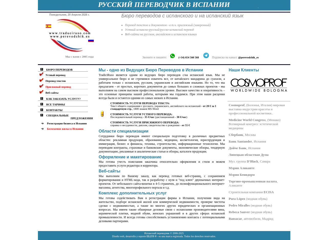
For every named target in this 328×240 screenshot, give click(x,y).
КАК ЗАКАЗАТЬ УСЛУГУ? (63, 98)
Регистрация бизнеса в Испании (67, 123)
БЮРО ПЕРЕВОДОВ (59, 69)
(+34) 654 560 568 (188, 57)
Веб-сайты (52, 92)
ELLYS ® (152, 236)
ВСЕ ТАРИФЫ (55, 104)
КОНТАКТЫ (54, 110)
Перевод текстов (56, 81)
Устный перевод (56, 75)
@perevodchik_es (248, 57)
